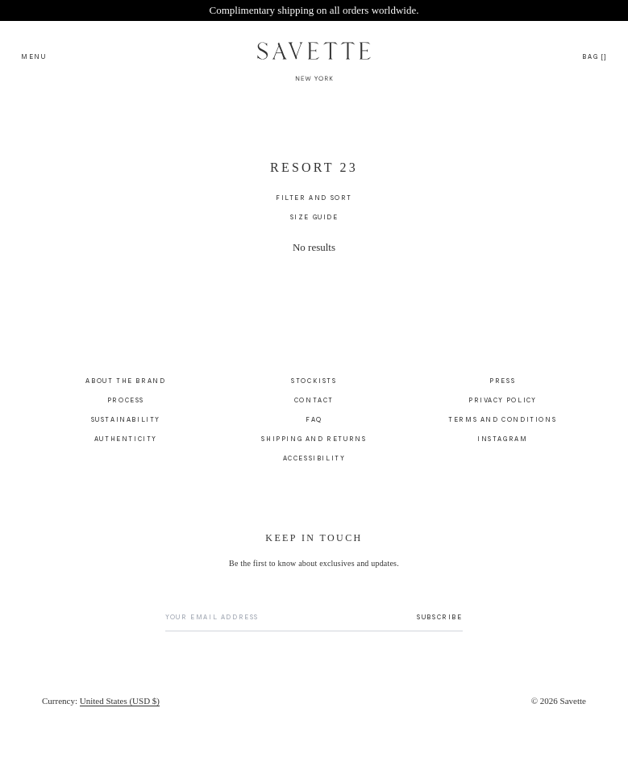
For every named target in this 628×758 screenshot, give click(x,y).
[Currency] (101, 709)
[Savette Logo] (314, 56)
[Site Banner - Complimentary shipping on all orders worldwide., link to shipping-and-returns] (314, 10)
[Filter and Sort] (314, 206)
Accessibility (314, 467)
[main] (314, 242)
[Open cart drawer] (595, 56)
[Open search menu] (34, 56)
